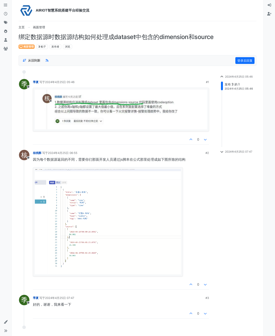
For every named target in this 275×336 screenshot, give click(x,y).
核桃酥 (37, 153)
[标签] (6, 22)
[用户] (6, 40)
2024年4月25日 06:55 (62, 153)
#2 (207, 153)
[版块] (6, 5)
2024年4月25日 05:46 (60, 82)
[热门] (6, 31)
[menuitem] (269, 5)
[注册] (269, 13)
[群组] (6, 48)
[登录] (269, 5)
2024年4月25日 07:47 (59, 298)
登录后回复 (245, 60)
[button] (6, 322)
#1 (207, 82)
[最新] (6, 13)
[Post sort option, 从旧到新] (31, 60)
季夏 (36, 82)
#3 (207, 298)
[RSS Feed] (47, 60)
